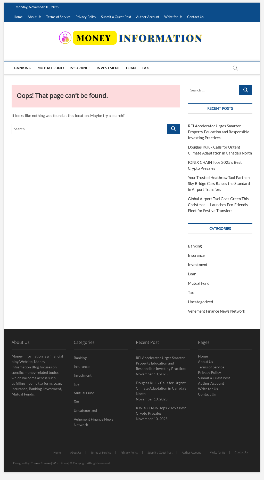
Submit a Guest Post (116, 17)
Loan (131, 68)
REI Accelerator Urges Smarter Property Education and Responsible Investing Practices (218, 131)
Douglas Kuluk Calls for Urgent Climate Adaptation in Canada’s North (161, 388)
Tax (145, 68)
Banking (22, 68)
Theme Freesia (41, 463)
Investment (108, 68)
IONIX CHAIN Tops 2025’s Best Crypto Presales (161, 410)
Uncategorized (200, 301)
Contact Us (195, 17)
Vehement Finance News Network (216, 311)
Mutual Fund (50, 68)
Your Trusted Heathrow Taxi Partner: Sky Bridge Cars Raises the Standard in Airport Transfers (219, 183)
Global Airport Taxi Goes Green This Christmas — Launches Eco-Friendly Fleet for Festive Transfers (218, 204)
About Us (34, 17)
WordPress (60, 463)
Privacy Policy (86, 17)
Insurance (80, 68)
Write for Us (173, 17)
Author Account (147, 17)
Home (18, 17)
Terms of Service (58, 17)
